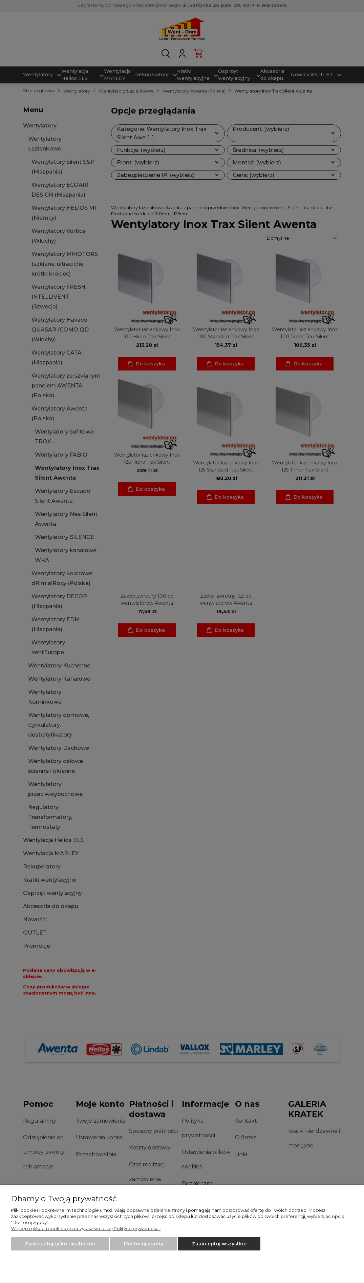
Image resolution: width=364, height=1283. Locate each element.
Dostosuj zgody (143, 1244)
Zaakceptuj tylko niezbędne (60, 1244)
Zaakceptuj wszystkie (219, 1244)
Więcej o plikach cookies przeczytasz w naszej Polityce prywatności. (85, 1228)
